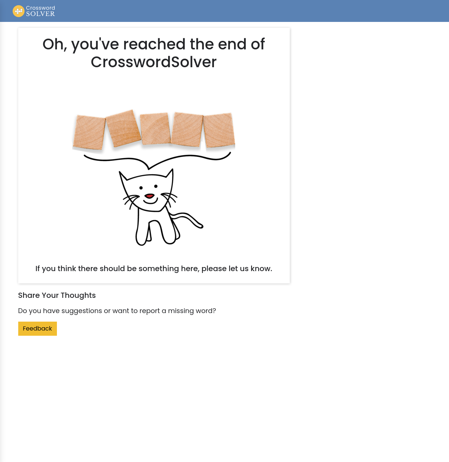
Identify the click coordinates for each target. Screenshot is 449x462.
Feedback (37, 328)
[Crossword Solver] (34, 11)
